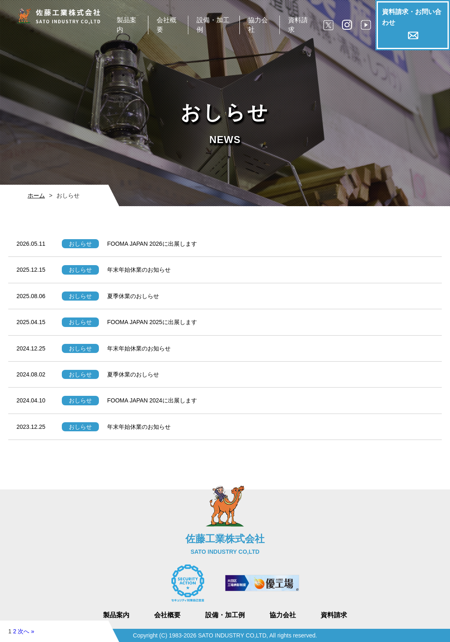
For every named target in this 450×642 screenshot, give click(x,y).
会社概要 (167, 614)
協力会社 (283, 614)
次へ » (26, 631)
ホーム (36, 195)
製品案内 (116, 614)
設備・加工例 (225, 614)
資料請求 (334, 614)
